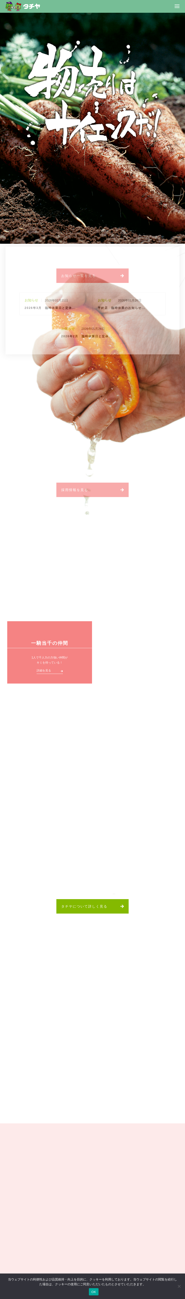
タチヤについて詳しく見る (84, 906)
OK (93, 1292)
